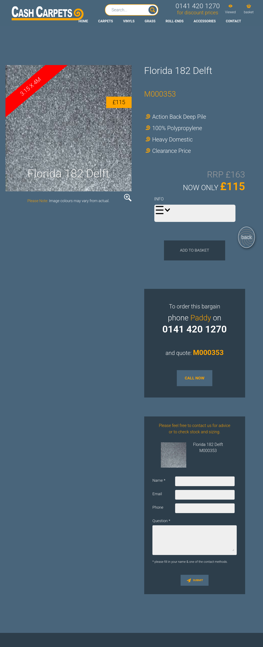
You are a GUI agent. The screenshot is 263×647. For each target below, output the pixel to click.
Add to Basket (194, 254)
